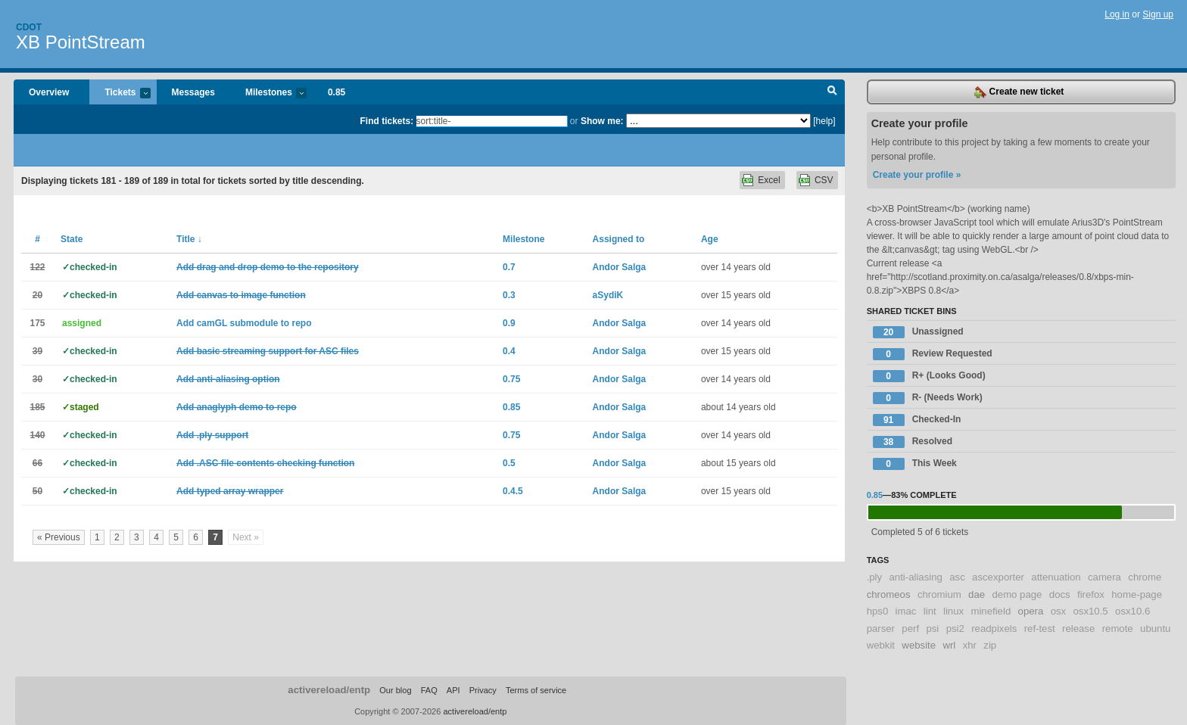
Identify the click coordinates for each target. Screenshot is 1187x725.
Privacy (483, 690)
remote (1117, 628)
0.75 (511, 379)
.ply (875, 577)
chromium (939, 594)
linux (953, 611)
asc (957, 577)
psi (932, 628)
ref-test (1039, 628)
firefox (1090, 594)
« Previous (58, 537)
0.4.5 (513, 491)
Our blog (395, 690)
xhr (970, 645)
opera (1031, 611)
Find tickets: (387, 121)
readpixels (994, 628)
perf (910, 628)
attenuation (1055, 577)
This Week (915, 464)
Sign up (1157, 14)
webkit (881, 645)
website (919, 645)
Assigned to (619, 239)
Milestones (268, 93)
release (1078, 628)
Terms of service (536, 690)
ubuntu (1155, 628)
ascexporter (998, 577)
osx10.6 (1132, 611)
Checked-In (917, 420)
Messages (193, 92)
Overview (49, 92)
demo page (1017, 594)
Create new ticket (1019, 92)
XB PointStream (80, 42)
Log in (1116, 14)
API (453, 690)
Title (189, 239)
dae (976, 594)
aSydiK (608, 295)
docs (1059, 594)
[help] (824, 121)
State (72, 239)
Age (709, 239)
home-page (1136, 594)
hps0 (878, 611)
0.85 (336, 92)
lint (930, 611)
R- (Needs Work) (928, 398)
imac (906, 611)
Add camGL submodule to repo (243, 323)
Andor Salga (619, 267)
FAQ (429, 690)
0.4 (509, 351)
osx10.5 (1090, 611)
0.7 (509, 267)
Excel (769, 180)
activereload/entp (329, 689)
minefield (990, 611)
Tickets (119, 93)
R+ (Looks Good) (929, 376)
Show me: (602, 121)
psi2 (955, 628)
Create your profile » (917, 175)
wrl (948, 645)
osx (1059, 611)
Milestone (523, 239)
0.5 (509, 463)
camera (1104, 577)
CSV (824, 180)
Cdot (29, 27)
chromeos (889, 594)
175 (37, 323)
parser (881, 628)
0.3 (509, 295)
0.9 (509, 323)
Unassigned (918, 332)
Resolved (912, 442)
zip (989, 645)
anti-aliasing (915, 577)
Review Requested (932, 354)
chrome (1144, 577)
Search (832, 92)
